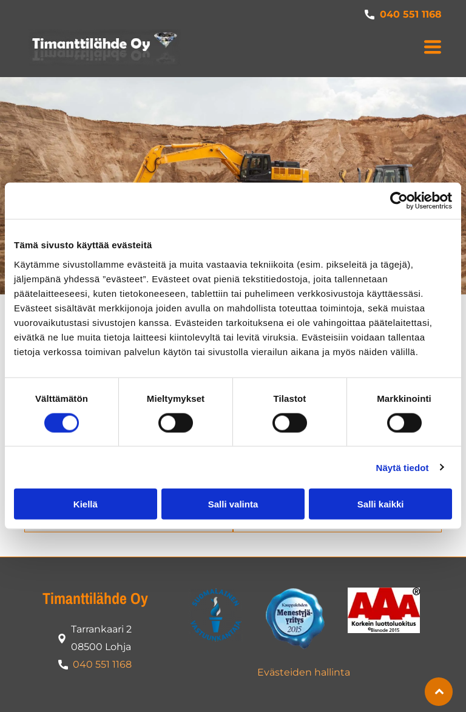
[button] (433, 47)
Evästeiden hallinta (303, 672)
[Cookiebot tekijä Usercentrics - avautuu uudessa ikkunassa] (399, 201)
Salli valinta (233, 504)
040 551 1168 (102, 664)
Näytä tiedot (402, 467)
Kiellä (85, 504)
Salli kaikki (380, 504)
